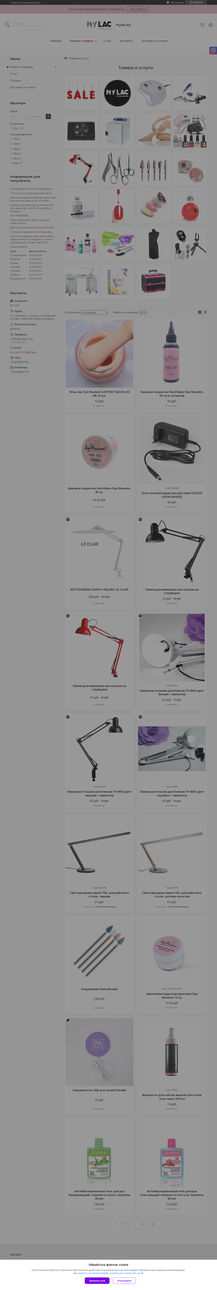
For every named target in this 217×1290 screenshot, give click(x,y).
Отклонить (124, 1280)
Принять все (97, 1280)
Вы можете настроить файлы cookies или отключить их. (107, 1273)
